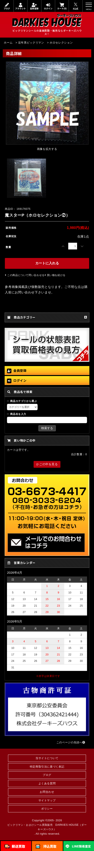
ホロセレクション (61, 42)
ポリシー (47, 808)
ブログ (7, 6)
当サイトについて (47, 758)
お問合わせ (47, 791)
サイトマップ (47, 800)
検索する (47, 428)
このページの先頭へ (70, 742)
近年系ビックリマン (31, 42)
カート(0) (62, 6)
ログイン (48, 6)
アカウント (20, 6)
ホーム (8, 42)
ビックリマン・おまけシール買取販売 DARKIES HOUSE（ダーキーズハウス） (47, 827)
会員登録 (34, 6)
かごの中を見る (47, 464)
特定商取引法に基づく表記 (47, 766)
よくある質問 (47, 783)
